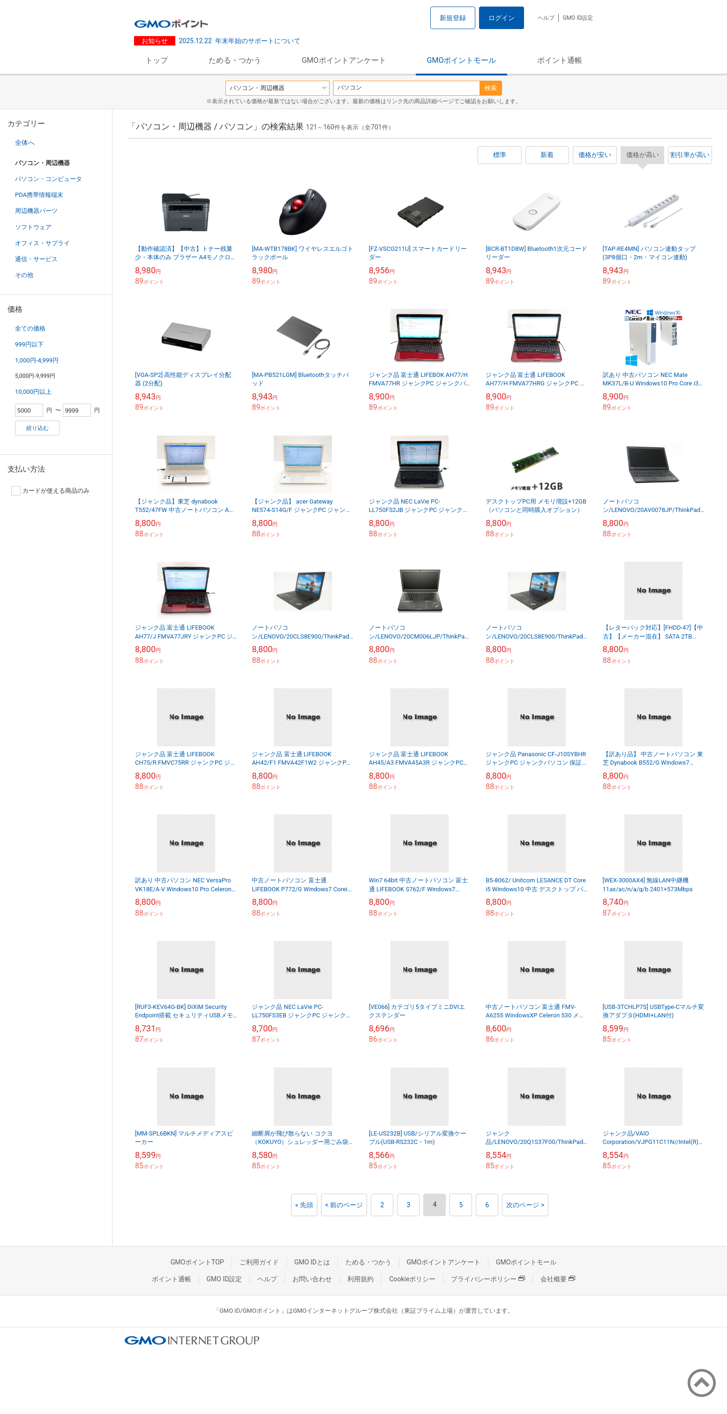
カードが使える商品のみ (50, 491)
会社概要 (557, 1279)
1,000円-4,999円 (37, 360)
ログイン (501, 18)
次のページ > (525, 1205)
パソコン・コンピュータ (48, 178)
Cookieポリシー (412, 1279)
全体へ (25, 142)
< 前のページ (344, 1205)
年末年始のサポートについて (240, 41)
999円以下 (29, 344)
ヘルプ (546, 18)
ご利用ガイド (259, 1262)
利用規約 (360, 1279)
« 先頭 (304, 1205)
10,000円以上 (33, 391)
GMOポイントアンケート (344, 60)
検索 (491, 87)
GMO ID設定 (577, 18)
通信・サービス (36, 259)
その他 (24, 274)
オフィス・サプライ (42, 243)
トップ (156, 60)
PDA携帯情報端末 (39, 194)
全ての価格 (30, 328)
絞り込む (37, 428)
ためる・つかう (235, 60)
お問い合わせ (312, 1279)
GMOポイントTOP (197, 1262)
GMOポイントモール (461, 60)
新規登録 (453, 18)
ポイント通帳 (559, 60)
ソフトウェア (33, 227)
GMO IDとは (312, 1262)
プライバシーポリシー (488, 1279)
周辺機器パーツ (36, 210)
